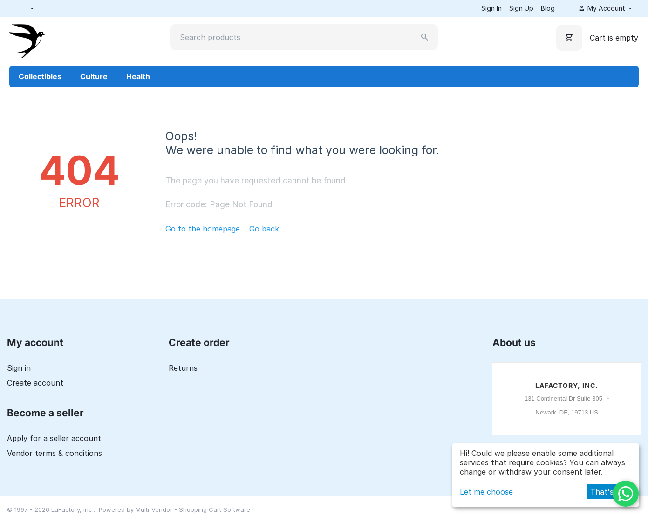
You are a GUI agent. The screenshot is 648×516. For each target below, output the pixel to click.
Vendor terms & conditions (54, 453)
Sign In (491, 8)
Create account (35, 382)
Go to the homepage (202, 228)
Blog (548, 8)
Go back (264, 228)
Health (138, 76)
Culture (94, 76)
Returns (183, 368)
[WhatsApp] (626, 494)
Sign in (19, 368)
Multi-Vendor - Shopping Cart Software (193, 509)
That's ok (607, 491)
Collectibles (40, 76)
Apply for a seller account (54, 438)
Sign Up (521, 8)
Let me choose (486, 491)
